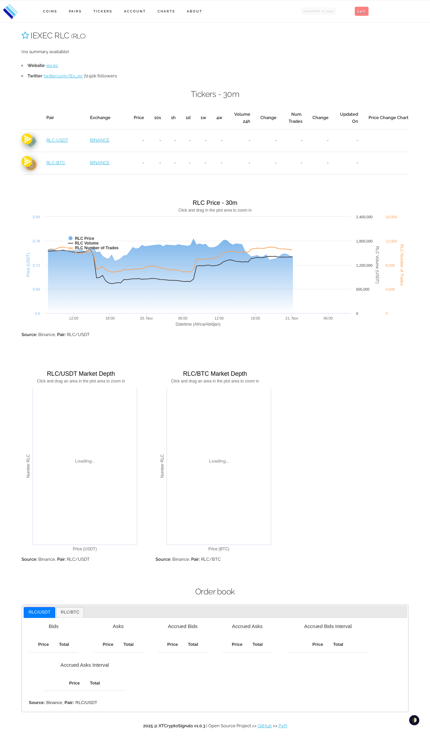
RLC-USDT (57, 140)
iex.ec (52, 65)
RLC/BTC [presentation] (70, 612)
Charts (166, 11)
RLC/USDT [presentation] (39, 612)
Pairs (75, 11)
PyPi (282, 725)
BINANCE (100, 140)
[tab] (39, 612)
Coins (50, 11)
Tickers (102, 11)
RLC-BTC (55, 162)
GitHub (265, 725)
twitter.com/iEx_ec (63, 75)
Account (135, 11)
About (194, 11)
